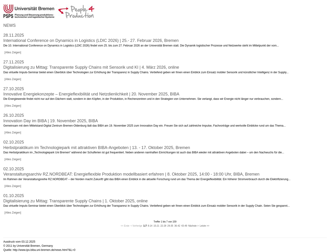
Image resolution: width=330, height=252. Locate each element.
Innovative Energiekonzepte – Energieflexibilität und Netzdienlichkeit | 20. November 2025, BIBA (91, 94)
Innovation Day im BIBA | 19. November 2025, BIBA (50, 121)
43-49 (184, 226)
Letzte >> (204, 226)
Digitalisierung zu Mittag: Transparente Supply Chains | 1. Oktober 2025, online (75, 201)
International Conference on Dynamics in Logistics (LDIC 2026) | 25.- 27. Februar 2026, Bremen (91, 40)
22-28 (163, 226)
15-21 (157, 226)
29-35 (170, 226)
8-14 (150, 226)
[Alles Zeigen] (12, 52)
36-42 (177, 226)
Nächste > (193, 226)
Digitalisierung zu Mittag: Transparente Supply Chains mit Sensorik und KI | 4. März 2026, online (91, 67)
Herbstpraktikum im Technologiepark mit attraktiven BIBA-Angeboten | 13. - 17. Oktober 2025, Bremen (96, 147)
